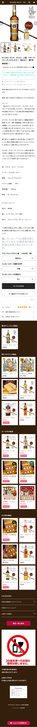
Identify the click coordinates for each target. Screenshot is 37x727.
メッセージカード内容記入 (11, 274)
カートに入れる (18, 286)
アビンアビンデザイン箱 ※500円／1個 (17, 253)
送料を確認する (21, 81)
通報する (32, 299)
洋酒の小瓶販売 (7, 614)
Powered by (18, 708)
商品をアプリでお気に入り (18, 294)
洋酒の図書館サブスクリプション (12, 602)
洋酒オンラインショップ (9, 608)
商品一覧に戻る (18, 623)
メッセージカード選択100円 (12, 264)
